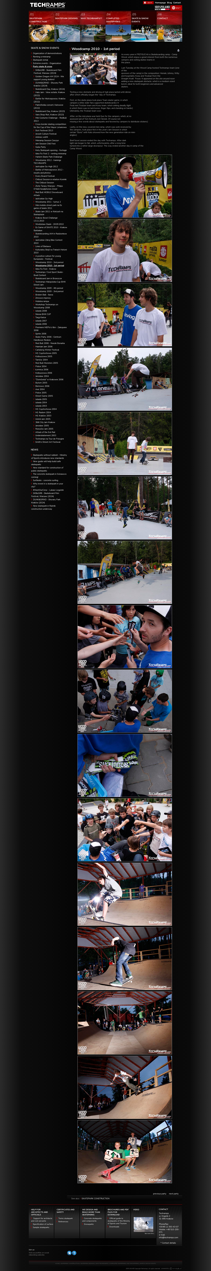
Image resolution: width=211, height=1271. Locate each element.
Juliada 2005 (41, 399)
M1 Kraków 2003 (43, 415)
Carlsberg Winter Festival (47, 349)
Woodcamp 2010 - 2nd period (49, 262)
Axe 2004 (40, 389)
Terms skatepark (65, 1218)
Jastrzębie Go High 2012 (46, 166)
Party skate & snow (42, 66)
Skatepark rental (40, 60)
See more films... (150, 1233)
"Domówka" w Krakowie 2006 (49, 379)
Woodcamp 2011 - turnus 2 (48, 202)
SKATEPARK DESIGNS (87, 1264)
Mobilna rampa (42, 301)
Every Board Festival (45, 176)
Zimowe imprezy (43, 298)
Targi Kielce (40, 317)
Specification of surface (43, 1224)
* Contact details (168, 1243)
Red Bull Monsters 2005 (46, 363)
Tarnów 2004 (41, 359)
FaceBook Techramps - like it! (148, 2)
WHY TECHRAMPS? (102, 1264)
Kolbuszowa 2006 (43, 373)
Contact (177, 2)
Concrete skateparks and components (92, 1219)
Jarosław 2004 (42, 376)
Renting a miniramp (42, 56)
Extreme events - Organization (47, 63)
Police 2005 (40, 392)
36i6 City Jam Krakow (45, 422)
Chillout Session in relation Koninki (50, 179)
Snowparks (89, 1224)
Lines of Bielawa (43, 246)
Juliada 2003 (41, 406)
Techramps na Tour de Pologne (49, 438)
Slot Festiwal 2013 (44, 130)
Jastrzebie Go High (44, 198)
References (63, 1221)
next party (174, 1193)
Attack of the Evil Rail (45, 432)
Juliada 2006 (41, 324)
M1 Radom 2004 (43, 412)
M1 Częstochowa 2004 (46, 409)
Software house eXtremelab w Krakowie (175, 1269)
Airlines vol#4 (41, 137)
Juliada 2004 (41, 402)
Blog (169, 2)
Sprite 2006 (40, 333)
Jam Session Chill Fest (45, 143)
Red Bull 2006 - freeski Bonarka (50, 343)
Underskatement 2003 (45, 435)
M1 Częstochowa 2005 (46, 353)
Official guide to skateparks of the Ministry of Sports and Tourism (119, 1221)
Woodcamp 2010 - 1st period (49, 265)
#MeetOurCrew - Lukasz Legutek (48, 490)
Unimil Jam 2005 (42, 419)
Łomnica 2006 (41, 369)
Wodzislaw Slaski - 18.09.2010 (49, 224)
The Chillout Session (44, 182)
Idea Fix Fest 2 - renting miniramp (50, 153)
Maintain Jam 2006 (43, 346)
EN (177, 8)
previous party (159, 1193)
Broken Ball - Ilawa (44, 294)
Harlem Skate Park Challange (48, 156)
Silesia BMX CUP (43, 314)
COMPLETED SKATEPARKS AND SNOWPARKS (124, 1264)
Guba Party (40, 147)
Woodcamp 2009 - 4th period (49, 288)
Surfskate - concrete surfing (45, 480)
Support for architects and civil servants (41, 1219)
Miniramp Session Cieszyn (47, 140)
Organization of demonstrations (47, 53)
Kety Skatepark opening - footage (51, 150)
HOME (57, 1264)
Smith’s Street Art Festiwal (47, 442)
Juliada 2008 (41, 311)
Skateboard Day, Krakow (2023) (50, 111)
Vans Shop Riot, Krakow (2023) (49, 114)
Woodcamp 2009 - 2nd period (49, 291)
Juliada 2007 (41, 320)
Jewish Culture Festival (46, 134)
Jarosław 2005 (42, 425)
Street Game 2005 (44, 396)
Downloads (114, 1226)
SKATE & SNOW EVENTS (148, 1264)
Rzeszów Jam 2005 (44, 429)
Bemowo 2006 (42, 386)
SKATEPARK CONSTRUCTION (95, 1198)
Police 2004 (40, 366)
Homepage (160, 2)
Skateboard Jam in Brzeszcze (48, 278)
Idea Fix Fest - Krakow (45, 269)
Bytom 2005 (41, 382)
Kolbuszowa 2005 (43, 356)
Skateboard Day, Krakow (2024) (50, 89)
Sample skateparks (41, 1227)
